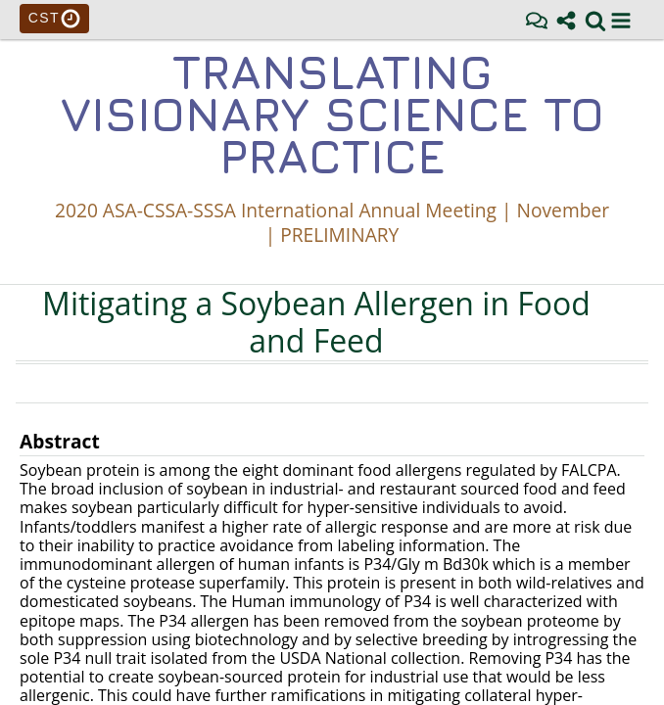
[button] (621, 20)
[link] (595, 20)
